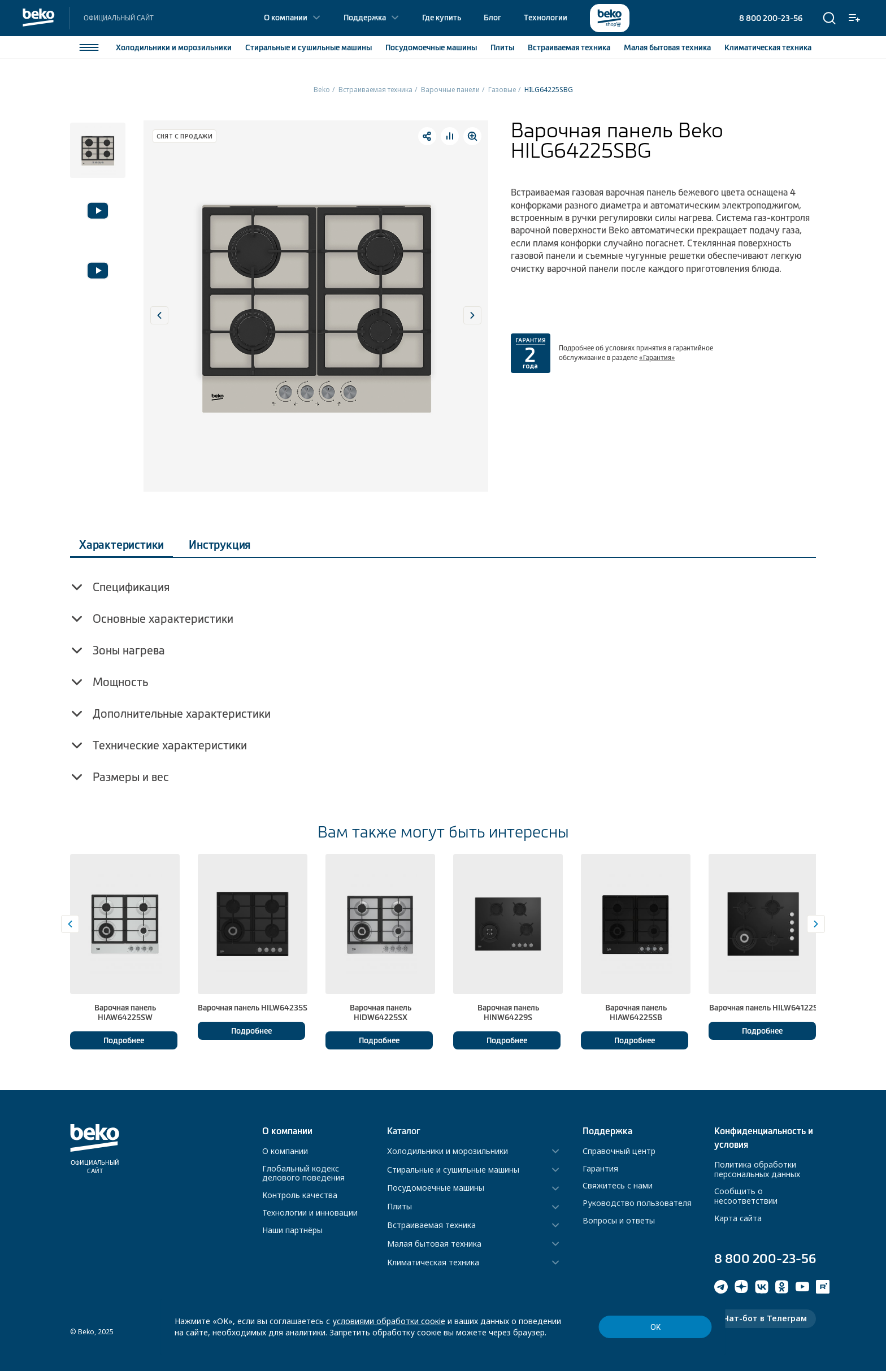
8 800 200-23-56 (770, 18)
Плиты (502, 47)
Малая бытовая (667, 47)
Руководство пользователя (637, 1203)
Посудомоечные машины (435, 1188)
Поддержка (365, 17)
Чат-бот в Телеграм (765, 1318)
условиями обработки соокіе (388, 1321)
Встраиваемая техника (375, 89)
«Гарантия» (657, 358)
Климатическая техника (433, 1263)
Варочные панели (450, 89)
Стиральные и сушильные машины (453, 1170)
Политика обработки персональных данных (757, 1169)
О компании (285, 17)
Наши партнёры (292, 1230)
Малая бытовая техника (434, 1244)
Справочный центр (619, 1151)
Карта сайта (738, 1218)
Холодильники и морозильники (447, 1151)
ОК (655, 1327)
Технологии (545, 17)
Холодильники (174, 47)
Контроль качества (299, 1195)
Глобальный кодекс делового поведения (303, 1173)
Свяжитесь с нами (618, 1185)
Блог (492, 17)
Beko (322, 89)
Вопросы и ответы (619, 1220)
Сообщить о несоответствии (746, 1196)
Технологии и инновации (310, 1212)
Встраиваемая (569, 47)
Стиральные (308, 47)
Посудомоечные (431, 47)
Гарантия (600, 1168)
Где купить (441, 17)
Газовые (502, 89)
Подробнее (123, 1040)
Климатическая (767, 47)
